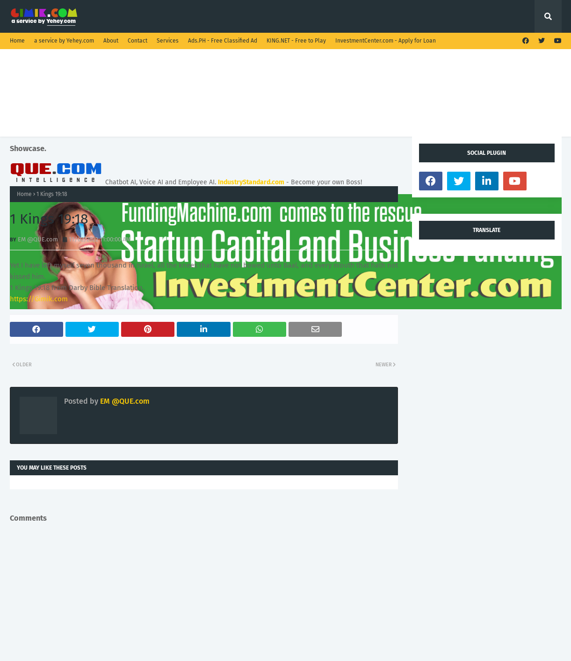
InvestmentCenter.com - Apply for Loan (385, 40)
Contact (137, 40)
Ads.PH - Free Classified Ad (222, 40)
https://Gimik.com (39, 299)
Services (168, 40)
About (110, 40)
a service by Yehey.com (64, 40)
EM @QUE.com (38, 239)
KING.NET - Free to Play (296, 40)
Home (17, 40)
